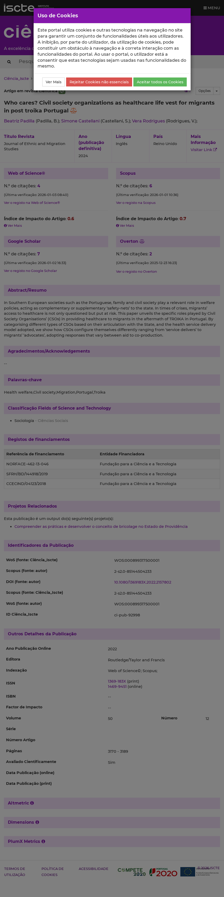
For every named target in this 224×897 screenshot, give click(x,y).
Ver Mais (53, 82)
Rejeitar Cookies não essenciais (99, 82)
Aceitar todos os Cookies (160, 82)
